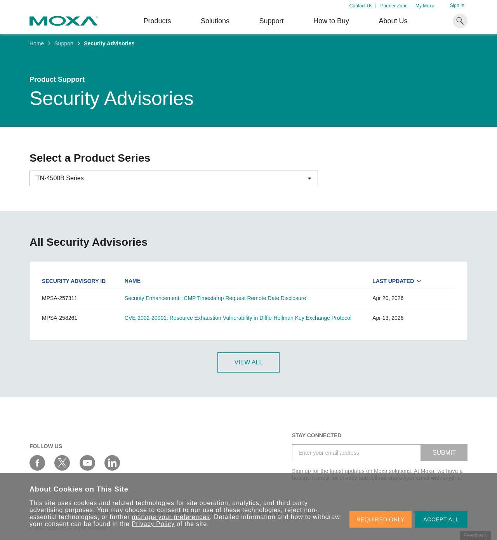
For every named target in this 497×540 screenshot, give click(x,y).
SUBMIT (444, 452)
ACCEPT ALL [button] (441, 519)
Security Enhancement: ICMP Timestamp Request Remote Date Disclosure (215, 298)
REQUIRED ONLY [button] (380, 519)
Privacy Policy (153, 524)
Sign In (457, 5)
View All (249, 362)
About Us (393, 21)
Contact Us (360, 5)
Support (271, 21)
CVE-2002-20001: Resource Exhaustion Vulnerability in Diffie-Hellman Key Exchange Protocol (238, 318)
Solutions (215, 21)
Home (37, 43)
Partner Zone (394, 5)
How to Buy (331, 21)
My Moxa (424, 5)
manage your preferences (171, 517)
